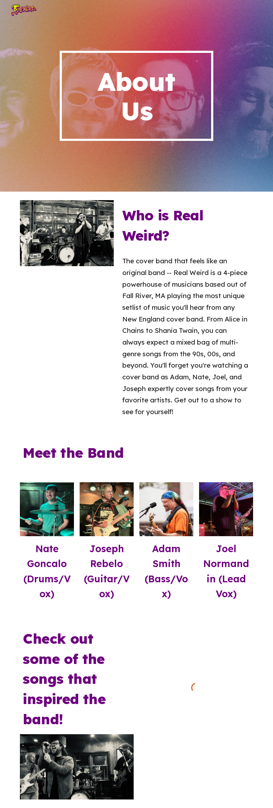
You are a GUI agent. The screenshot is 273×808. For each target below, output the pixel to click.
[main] (136, 96)
